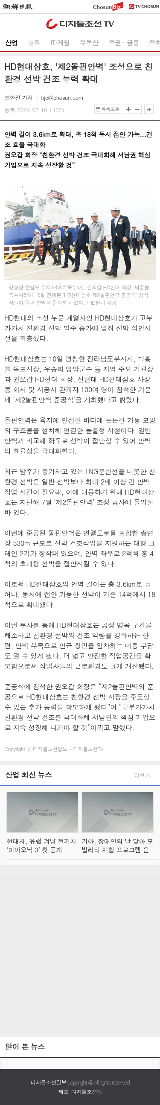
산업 (11, 42)
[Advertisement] (80, 953)
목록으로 (110, 109)
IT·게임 (60, 42)
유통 (34, 42)
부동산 (89, 42)
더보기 (142, 775)
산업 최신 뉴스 (28, 774)
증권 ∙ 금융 (124, 42)
